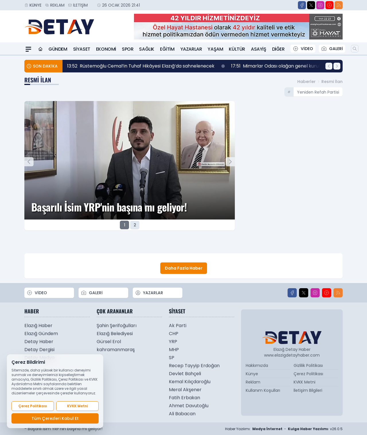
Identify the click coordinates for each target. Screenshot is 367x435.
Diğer (278, 49)
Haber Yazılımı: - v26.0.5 (284, 428)
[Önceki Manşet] (29, 161)
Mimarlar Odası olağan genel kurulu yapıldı (290, 66)
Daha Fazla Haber (183, 268)
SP (171, 357)
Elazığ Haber (38, 325)
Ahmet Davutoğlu (188, 405)
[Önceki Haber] (328, 66)
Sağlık (146, 49)
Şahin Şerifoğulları (116, 325)
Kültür (237, 49)
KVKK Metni (304, 382)
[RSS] (339, 5)
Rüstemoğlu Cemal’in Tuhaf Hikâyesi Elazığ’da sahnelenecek (146, 66)
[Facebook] (302, 5)
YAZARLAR (149, 293)
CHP (173, 333)
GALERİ (332, 49)
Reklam (57, 5)
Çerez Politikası (308, 374)
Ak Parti (177, 325)
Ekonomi (106, 49)
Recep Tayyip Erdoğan (194, 365)
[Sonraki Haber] (336, 66)
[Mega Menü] (28, 49)
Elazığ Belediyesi (115, 333)
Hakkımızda (257, 365)
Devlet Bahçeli (185, 373)
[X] (311, 5)
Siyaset (81, 49)
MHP (174, 349)
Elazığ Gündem (41, 333)
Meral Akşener (185, 389)
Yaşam (215, 49)
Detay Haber (38, 341)
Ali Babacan (182, 413)
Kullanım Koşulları (263, 390)
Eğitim (167, 49)
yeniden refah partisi (318, 92)
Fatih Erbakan (184, 397)
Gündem (57, 49)
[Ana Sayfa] (40, 49)
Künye (36, 5)
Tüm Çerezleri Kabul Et (55, 418)
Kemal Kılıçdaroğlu (189, 381)
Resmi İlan (332, 81)
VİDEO (303, 49)
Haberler (306, 81)
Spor (127, 49)
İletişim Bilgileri (308, 390)
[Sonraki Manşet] (230, 161)
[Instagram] (320, 5)
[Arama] (354, 48)
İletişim (80, 5)
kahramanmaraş (116, 349)
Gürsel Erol (109, 341)
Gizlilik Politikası (308, 365)
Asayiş (258, 49)
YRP (173, 341)
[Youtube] (329, 5)
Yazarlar (191, 49)
